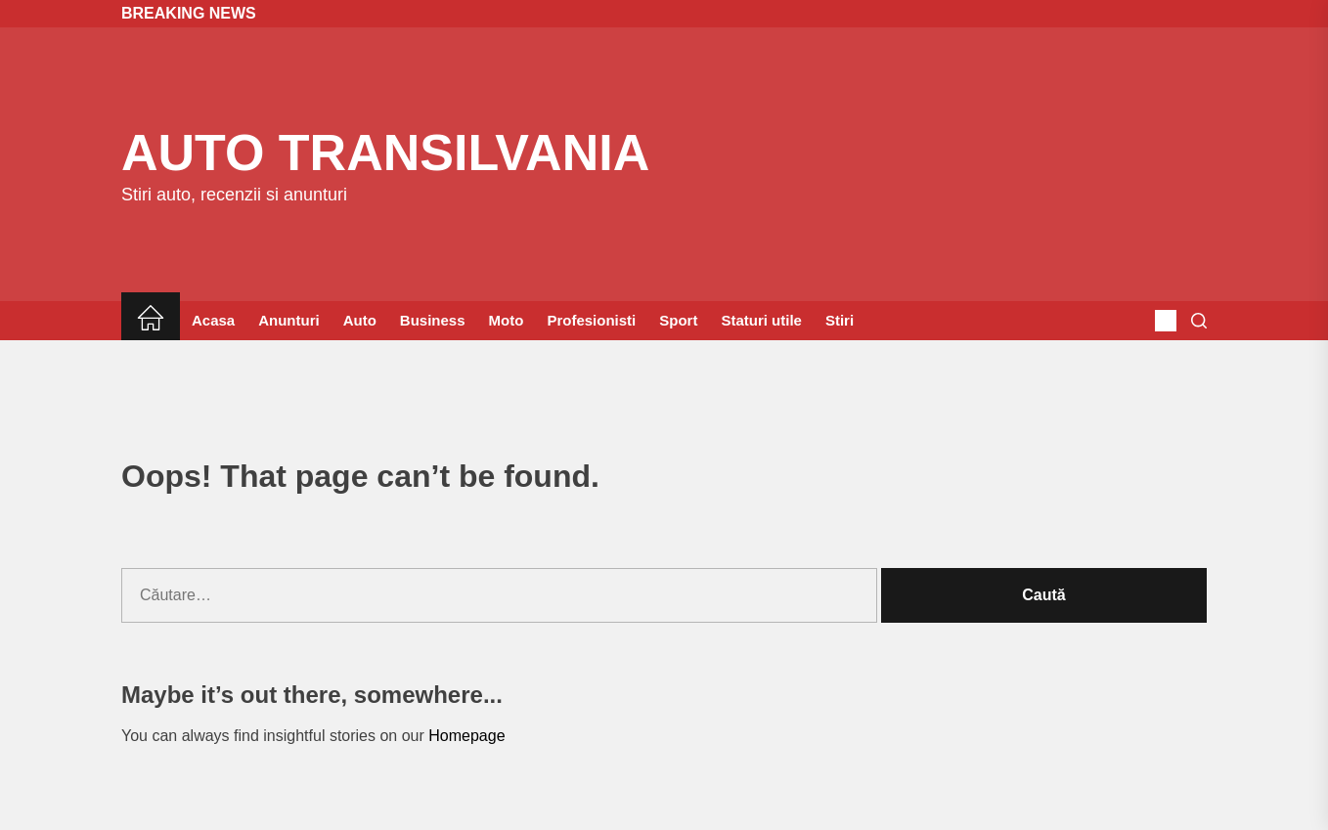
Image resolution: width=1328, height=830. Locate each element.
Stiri (839, 320)
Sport (678, 320)
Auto (359, 320)
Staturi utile (761, 320)
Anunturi (288, 320)
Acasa (213, 320)
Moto (506, 320)
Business (432, 320)
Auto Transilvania (385, 152)
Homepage (466, 735)
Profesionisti (591, 320)
